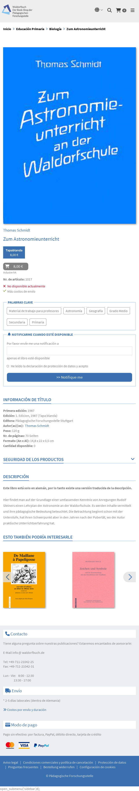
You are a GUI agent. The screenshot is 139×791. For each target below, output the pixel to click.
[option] (35, 580)
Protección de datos (112, 762)
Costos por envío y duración (24, 710)
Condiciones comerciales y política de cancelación (58, 762)
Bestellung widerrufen (59, 767)
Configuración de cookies (98, 767)
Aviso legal (10, 762)
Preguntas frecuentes (23, 767)
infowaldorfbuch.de (28, 652)
